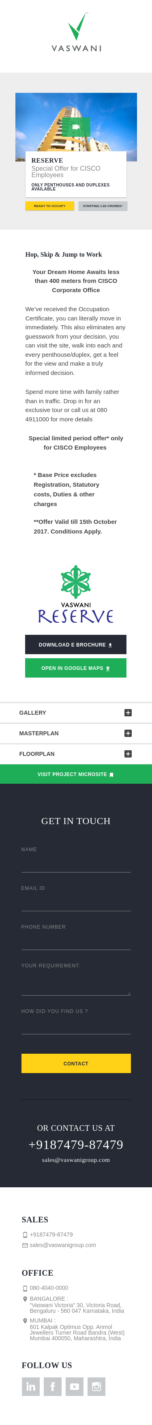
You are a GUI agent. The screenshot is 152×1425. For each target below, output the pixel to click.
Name (29, 849)
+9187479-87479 (76, 1144)
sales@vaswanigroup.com (76, 1160)
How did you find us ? (54, 1011)
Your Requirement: (51, 966)
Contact (76, 1064)
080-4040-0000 (45, 1288)
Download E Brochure (76, 645)
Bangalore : (74, 1305)
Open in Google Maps (76, 668)
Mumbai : (74, 1329)
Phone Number (43, 927)
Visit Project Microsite (76, 775)
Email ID (33, 888)
